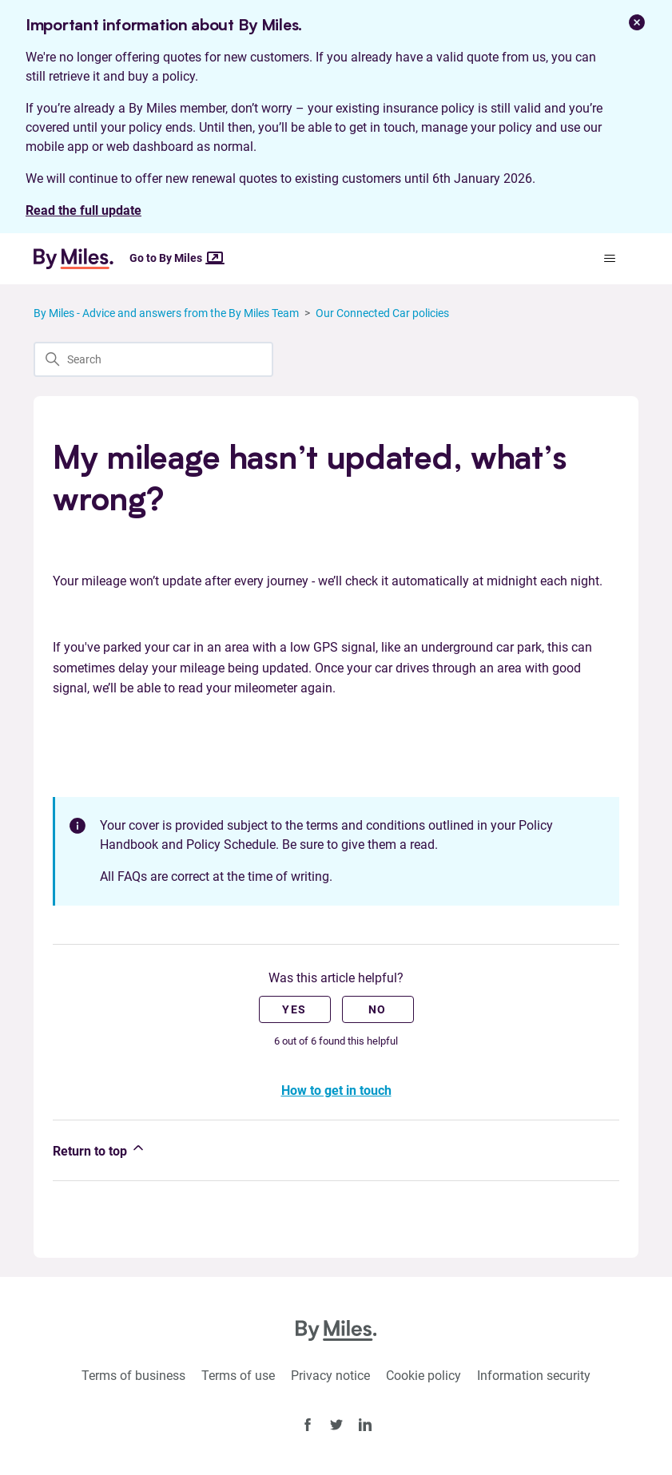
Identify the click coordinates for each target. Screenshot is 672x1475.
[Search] (153, 359)
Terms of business (133, 1375)
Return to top (99, 1149)
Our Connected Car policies (382, 313)
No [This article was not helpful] (377, 1009)
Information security (533, 1375)
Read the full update (83, 210)
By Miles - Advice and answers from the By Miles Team (166, 313)
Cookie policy (423, 1375)
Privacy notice (330, 1375)
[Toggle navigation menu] (610, 259)
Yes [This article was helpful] (294, 1009)
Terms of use (238, 1375)
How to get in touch (336, 1090)
